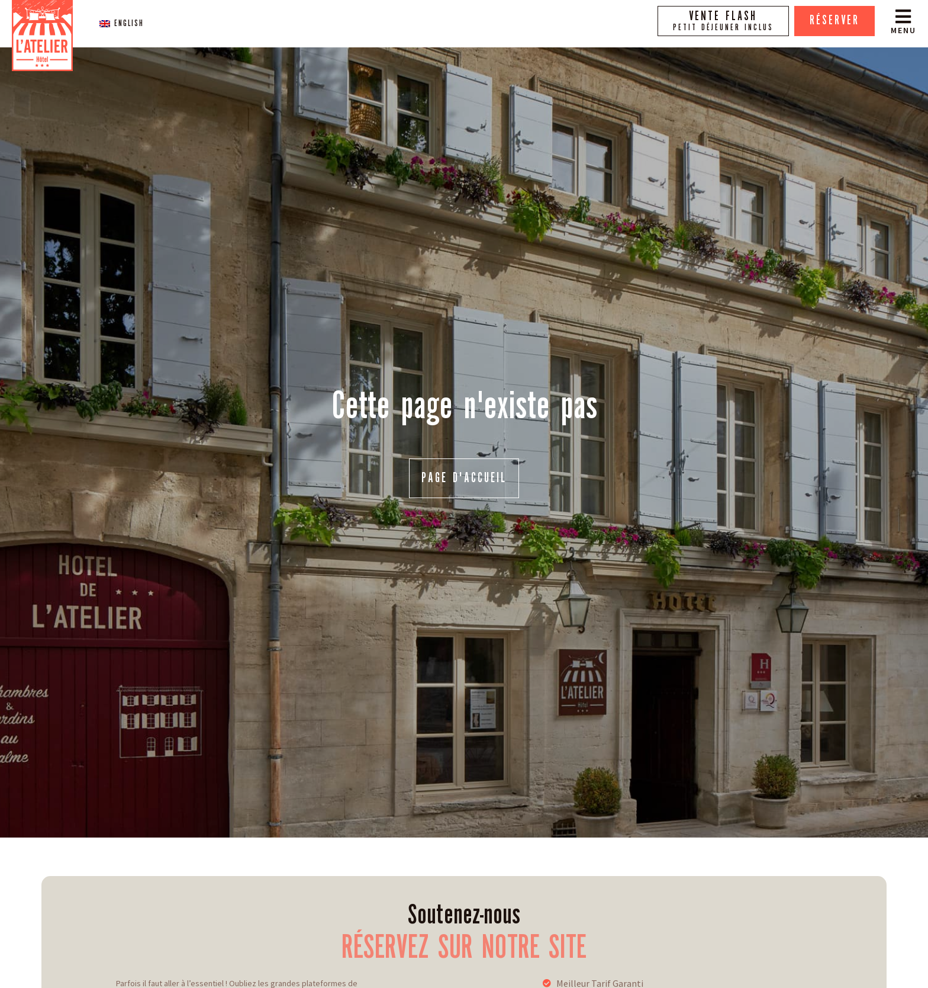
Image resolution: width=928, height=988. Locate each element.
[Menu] (903, 16)
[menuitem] (121, 23)
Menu (903, 30)
